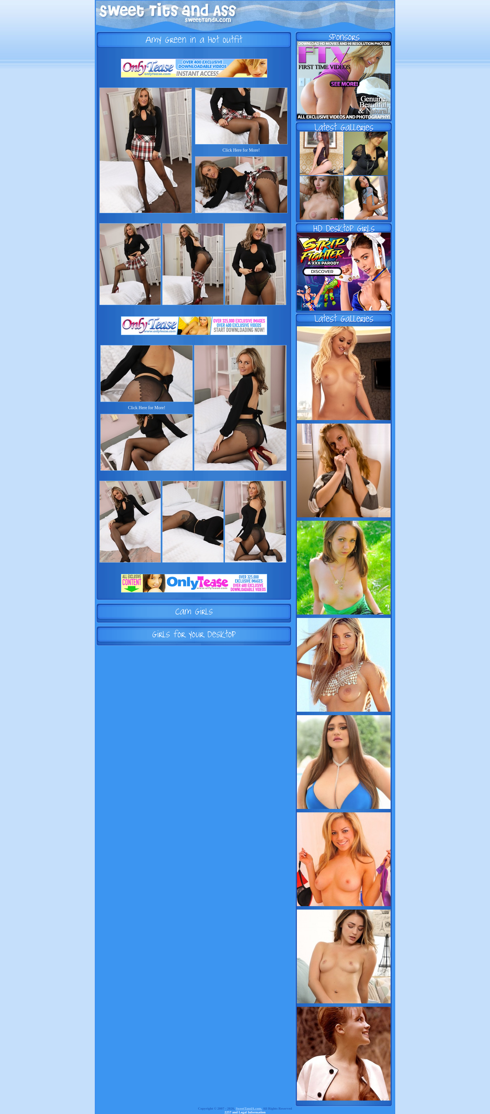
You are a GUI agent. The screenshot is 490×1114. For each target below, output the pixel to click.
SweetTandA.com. (249, 1108)
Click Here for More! (241, 150)
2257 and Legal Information (245, 1112)
